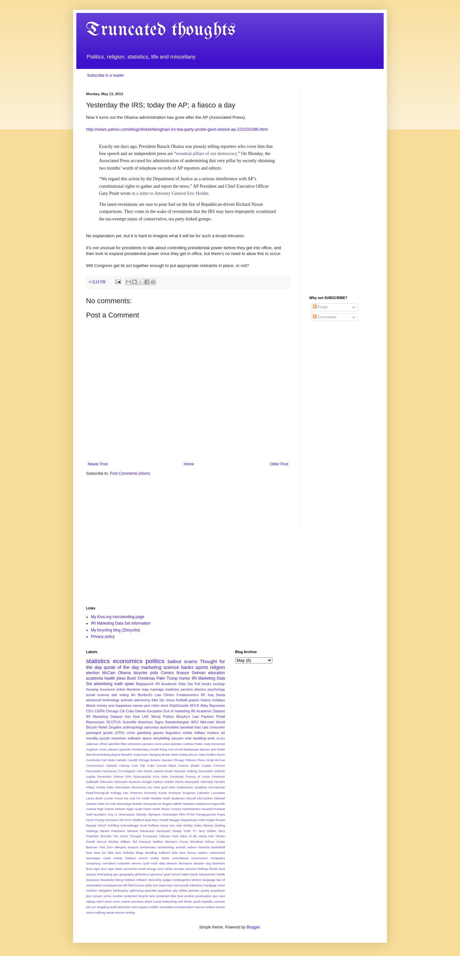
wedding (199, 738)
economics (128, 661)
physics (200, 689)
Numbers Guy (104, 814)
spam (129, 684)
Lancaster (218, 793)
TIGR (187, 831)
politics (155, 661)
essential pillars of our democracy (206, 153)
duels (119, 869)
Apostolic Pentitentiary (133, 749)
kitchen (196, 880)
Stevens (132, 831)
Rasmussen (95, 722)
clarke (165, 858)
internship (155, 880)
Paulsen (207, 716)
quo (215, 896)
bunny (191, 852)
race (222, 896)
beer (89, 852)
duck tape (93, 869)
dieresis (172, 863)
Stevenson (147, 831)
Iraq (211, 695)
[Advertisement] (341, 189)
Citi (122, 711)
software (134, 738)
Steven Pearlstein (112, 831)
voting (124, 695)
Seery (164, 825)
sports (201, 667)
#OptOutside (179, 705)
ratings (90, 901)
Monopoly (150, 804)
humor (184, 678)
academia (94, 678)
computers (218, 858)
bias (197, 727)
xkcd (164, 705)
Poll (197, 684)
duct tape (107, 869)
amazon (132, 847)
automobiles (169, 727)
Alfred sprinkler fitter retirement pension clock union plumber (140, 744)
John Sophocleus (181, 787)
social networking (165, 901)
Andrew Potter (193, 744)
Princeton (111, 820)
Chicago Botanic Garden (155, 760)
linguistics (173, 733)
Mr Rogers (165, 804)
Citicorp (124, 765)
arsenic (181, 847)
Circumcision (95, 765)
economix (130, 869)
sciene (125, 901)
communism (199, 858)
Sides (198, 825)
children (130, 858)
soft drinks (185, 901)
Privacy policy (103, 636)
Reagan (174, 820)
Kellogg (116, 793)
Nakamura (203, 804)
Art (133, 695)
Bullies (211, 754)
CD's (89, 711)
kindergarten (181, 880)
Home (189, 464)
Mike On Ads (107, 804)
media (187, 733)
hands (194, 874)
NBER (177, 804)
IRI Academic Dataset (208, 711)
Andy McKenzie (214, 744)
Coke (150, 765)
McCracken (205, 798)
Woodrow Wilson (202, 841)
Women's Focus (176, 841)
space (147, 738)
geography (126, 874)
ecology (219, 684)
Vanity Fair (206, 836)
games (158, 733)
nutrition (91, 890)
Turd (175, 836)
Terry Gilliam (207, 831)
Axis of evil (175, 749)
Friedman (218, 776)
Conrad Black (166, 765)
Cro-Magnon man (130, 771)
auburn (192, 847)
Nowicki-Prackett (213, 809)
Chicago (112, 711)
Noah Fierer (143, 809)
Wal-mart (207, 722)
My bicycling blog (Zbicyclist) (115, 630)
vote (188, 738)
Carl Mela (108, 760)
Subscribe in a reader (105, 75)
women (120, 912)
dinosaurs (185, 863)
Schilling (113, 825)
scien (116, 901)
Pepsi (221, 814)
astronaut (151, 727)
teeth (113, 907)
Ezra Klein (160, 776)
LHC (145, 716)
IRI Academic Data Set (174, 684)
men (169, 885)
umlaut (210, 907)
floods (214, 869)
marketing (151, 667)
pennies (194, 890)
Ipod (164, 787)
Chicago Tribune (184, 760)
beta (97, 852)
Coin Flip (138, 765)
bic (104, 852)
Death (168, 771)
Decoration (205, 771)
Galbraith (92, 782)
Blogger (253, 927)
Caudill (132, 760)
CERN (100, 711)
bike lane (114, 852)
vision (90, 912)
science (171, 667)
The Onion (120, 836)
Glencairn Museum (127, 782)
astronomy (142, 700)
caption (203, 852)
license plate (143, 885)
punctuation (203, 896)
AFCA (194, 705)
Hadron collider (163, 782)
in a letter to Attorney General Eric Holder (170, 193)
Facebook (176, 776)
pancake (151, 890)
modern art (216, 733)
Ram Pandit (160, 820)
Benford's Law (149, 695)
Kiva (136, 716)
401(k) (220, 738)
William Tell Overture (135, 841)
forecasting (104, 874)
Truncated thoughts (160, 30)
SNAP (102, 825)
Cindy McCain (215, 760)
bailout (174, 661)
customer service (129, 863)
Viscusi (101, 841)
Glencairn (106, 782)
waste (110, 912)
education (216, 673)
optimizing (137, 890)
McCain (108, 673)
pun (147, 705)
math (118, 684)
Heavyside (192, 782)
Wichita (113, 841)
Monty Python (162, 716)
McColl (191, 798)
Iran (128, 716)
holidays (218, 700)
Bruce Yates (197, 754)
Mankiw (156, 798)
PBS (182, 814)
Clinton (168, 695)
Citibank (111, 765)
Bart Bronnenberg (98, 754)
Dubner (119, 776)
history (206, 700)
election (92, 673)
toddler (154, 907)
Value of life (188, 836)
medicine (172, 689)
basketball (218, 847)
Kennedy (150, 793)
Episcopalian (142, 776)
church (143, 858)
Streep (176, 831)
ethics (169, 869)
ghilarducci (142, 874)
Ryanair (91, 825)
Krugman (189, 793)
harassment (207, 874)
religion (217, 667)
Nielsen (120, 809)
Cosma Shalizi (188, 765)
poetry (205, 890)
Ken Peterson (133, 793)
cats (205, 727)
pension (187, 689)
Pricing (99, 820)
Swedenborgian (177, 722)
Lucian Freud (113, 798)
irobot (120, 689)
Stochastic (163, 831)
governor (157, 874)
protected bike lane (169, 896)
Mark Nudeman (174, 798)
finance (183, 673)
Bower (166, 754)
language (209, 880)
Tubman (164, 836)
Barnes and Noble (212, 749)
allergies (120, 847)
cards (107, 858)
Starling (219, 825)
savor (108, 901)
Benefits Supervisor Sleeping (141, 754)
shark (148, 901)
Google (147, 782)
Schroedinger (129, 825)
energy (151, 869)
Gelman (198, 673)
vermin (220, 907)
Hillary (90, 787)
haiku (185, 874)
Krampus (175, 793)
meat (162, 885)
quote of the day (121, 667)
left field (128, 885)
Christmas (146, 678)
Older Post (279, 464)
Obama (124, 673)
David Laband (153, 771)
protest (189, 896)
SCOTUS (113, 722)
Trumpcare (150, 836)
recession (118, 738)
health (109, 678)
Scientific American (138, 722)
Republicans (189, 820)
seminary (137, 901)
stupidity (207, 901)
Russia (220, 820)
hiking (119, 880)
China (201, 760)
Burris (221, 754)
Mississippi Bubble (129, 804)
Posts (320, 307)
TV (194, 831)
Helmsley (206, 782)
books (206, 684)
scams (190, 661)
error (160, 869)
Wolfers (158, 841)
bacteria (204, 847)
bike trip (158, 700)
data (162, 863)
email (142, 869)
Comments (324, 317)
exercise (191, 869)
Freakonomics (188, 695)
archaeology (166, 847)
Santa (220, 695)
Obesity (141, 814)
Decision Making (185, 771)
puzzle (105, 738)
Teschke (105, 836)
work (211, 738)
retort (100, 901)
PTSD (190, 814)
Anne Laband (108, 749)
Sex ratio (176, 825)
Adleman (92, 744)
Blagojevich (145, 684)
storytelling (161, 738)
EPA (128, 776)
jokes (121, 678)
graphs (194, 700)
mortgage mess (214, 885)
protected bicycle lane (139, 896)
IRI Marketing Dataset (104, 716)
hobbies (129, 880)
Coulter (207, 765)
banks (187, 667)
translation (167, 907)
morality (92, 738)
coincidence (180, 858)
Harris (179, 782)
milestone (196, 885)
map (145, 689)
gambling (144, 733)
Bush (131, 678)
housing (92, 689)
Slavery (208, 825)
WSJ (195, 722)
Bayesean (217, 705)
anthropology (133, 727)
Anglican (92, 749)
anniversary (148, 847)
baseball (186, 727)
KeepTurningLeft (97, 793)
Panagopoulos (206, 814)
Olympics (154, 814)
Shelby (188, 825)
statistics (98, 661)
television (124, 907)
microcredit (181, 885)
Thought (135, 836)
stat (114, 695)
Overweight (170, 814)
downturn (218, 863)
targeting (103, 907)
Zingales (115, 727)
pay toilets (180, 890)
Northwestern (191, 809)
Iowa (156, 787)
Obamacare (126, 814)
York (102, 847)
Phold (220, 716)
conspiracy (93, 863)
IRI (203, 695)
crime (130, 733)
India (109, 787)
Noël (89, 814)
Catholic (121, 760)
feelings (203, 869)
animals (127, 700)
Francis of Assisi (197, 776)
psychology (216, 689)
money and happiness (114, 705)
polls (154, 673)
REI (122, 820)
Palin (161, 678)
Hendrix (219, 782)
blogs (139, 852)
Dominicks (104, 776)
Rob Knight (206, 820)
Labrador (203, 793)
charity (117, 858)
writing (130, 912)
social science (97, 695)
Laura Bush (94, 798)
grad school (172, 874)
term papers (140, 907)
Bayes (116, 754)
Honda (100, 787)
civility (154, 858)
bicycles (141, 673)
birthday (128, 852)
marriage (157, 689)
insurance (107, 689)
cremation (109, 863)
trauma (199, 907)
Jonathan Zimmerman (209, 787)
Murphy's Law (187, 716)
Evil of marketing (177, 711)
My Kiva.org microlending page (117, 617)
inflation (141, 880)
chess (170, 700)
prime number (113, 896)
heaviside (107, 880)
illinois (90, 705)
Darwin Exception (149, 711)
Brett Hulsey (179, 754)
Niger (130, 809)
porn (89, 896)
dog (208, 863)
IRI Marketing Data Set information (120, 623)
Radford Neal (142, 820)
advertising (103, 684)
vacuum (177, 738)
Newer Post (98, 464)
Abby (204, 705)
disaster (198, 863)
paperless (164, 890)
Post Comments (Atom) (130, 473)
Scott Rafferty (149, 825)
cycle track (150, 863)
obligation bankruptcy (113, 890)
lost (155, 885)
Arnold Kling (158, 749)
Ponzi (90, 820)
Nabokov (189, 804)
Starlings (92, 831)
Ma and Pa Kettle (137, 798)
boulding (151, 852)
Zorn (110, 847)
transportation (184, 907)
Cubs (130, 711)
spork (196, 901)
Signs (159, 722)
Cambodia (93, 760)
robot (155, 705)
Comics (167, 673)
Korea (163, 793)
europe (179, 869)
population (218, 890)
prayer (97, 896)
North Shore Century (166, 809)
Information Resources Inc (133, 787)
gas (115, 874)
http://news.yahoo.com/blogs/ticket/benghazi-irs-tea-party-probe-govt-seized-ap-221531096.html (177, 129)
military (199, 733)
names (138, 705)
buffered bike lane (172, 852)
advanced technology (102, 700)
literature (133, 689)
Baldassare (191, 749)
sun (93, 907)
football (181, 700)
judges (167, 880)
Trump (172, 678)
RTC (129, 820)
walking (100, 912)
